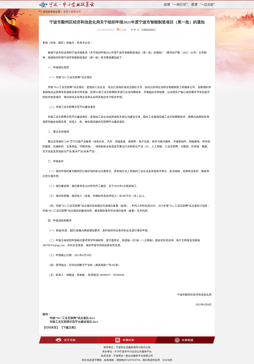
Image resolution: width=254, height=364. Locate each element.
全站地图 (167, 360)
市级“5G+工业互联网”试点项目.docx (72, 318)
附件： (47, 314)
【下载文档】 (68, 327)
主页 (66, 11)
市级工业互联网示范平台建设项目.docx (74, 321)
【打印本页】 (51, 327)
